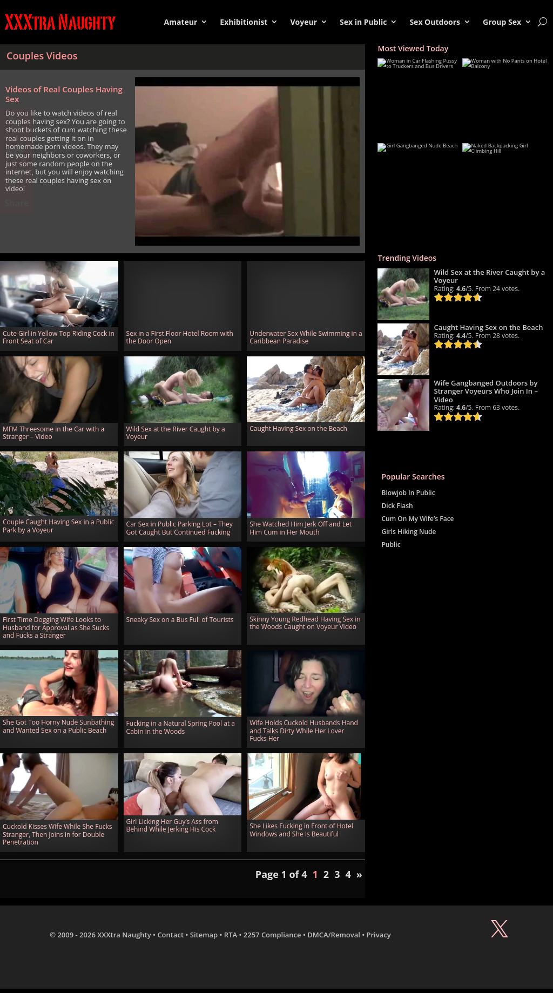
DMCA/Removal (333, 935)
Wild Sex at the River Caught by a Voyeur (175, 432)
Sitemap (204, 935)
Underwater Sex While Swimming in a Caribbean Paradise (305, 337)
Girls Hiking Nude (408, 531)
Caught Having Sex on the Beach (298, 428)
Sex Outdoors (434, 22)
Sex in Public (363, 22)
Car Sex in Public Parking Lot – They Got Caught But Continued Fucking (179, 527)
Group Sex (502, 22)
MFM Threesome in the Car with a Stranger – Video (53, 432)
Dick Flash (397, 505)
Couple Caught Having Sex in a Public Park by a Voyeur (58, 525)
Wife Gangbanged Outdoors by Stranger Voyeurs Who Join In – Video (486, 391)
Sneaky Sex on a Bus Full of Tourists (180, 619)
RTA (230, 935)
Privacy (379, 935)
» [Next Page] (359, 874)
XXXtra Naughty (124, 935)
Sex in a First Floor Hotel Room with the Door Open (179, 337)
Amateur (181, 22)
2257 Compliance (272, 935)
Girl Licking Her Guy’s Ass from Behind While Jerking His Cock (172, 825)
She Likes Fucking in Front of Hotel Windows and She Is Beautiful (301, 829)
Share (16, 203)
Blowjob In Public (408, 492)
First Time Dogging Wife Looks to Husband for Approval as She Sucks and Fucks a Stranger (56, 627)
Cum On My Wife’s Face (417, 518)
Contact (170, 935)
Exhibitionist (243, 22)
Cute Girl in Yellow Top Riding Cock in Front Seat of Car (58, 337)
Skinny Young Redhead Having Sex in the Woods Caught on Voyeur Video (304, 622)
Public (390, 544)
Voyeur (303, 22)
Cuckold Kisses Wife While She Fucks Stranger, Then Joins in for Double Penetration (57, 834)
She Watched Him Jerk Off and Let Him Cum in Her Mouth (300, 527)
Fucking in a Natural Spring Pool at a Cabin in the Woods (180, 727)
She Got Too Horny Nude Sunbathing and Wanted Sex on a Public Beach (58, 726)
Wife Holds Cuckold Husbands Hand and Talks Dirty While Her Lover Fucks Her (303, 730)
